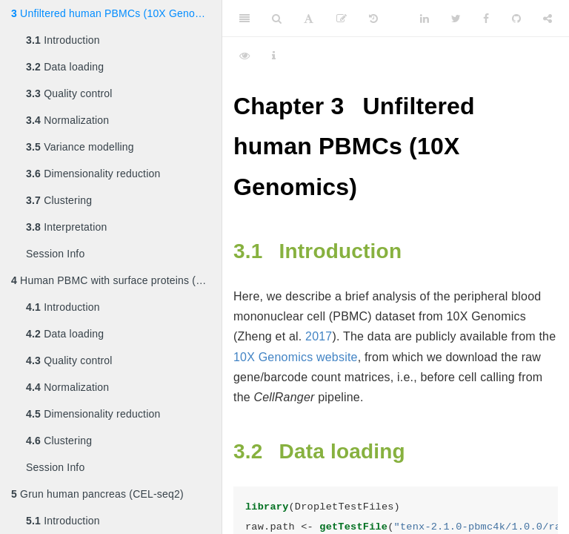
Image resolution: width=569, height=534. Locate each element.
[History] (373, 18)
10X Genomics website (295, 357)
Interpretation (66, 227)
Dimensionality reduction (93, 173)
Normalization (67, 120)
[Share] (547, 18)
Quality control (69, 93)
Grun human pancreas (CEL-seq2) (97, 494)
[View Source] (244, 55)
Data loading (65, 67)
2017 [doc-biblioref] (318, 336)
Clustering (59, 200)
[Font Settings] (309, 18)
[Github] (516, 18)
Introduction (63, 40)
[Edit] (341, 18)
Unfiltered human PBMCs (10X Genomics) (115, 13)
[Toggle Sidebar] (244, 18)
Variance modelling (80, 147)
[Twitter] (456, 18)
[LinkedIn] (424, 18)
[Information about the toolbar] (274, 55)
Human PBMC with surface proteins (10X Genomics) (116, 280)
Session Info (55, 254)
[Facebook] (486, 18)
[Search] (277, 18)
